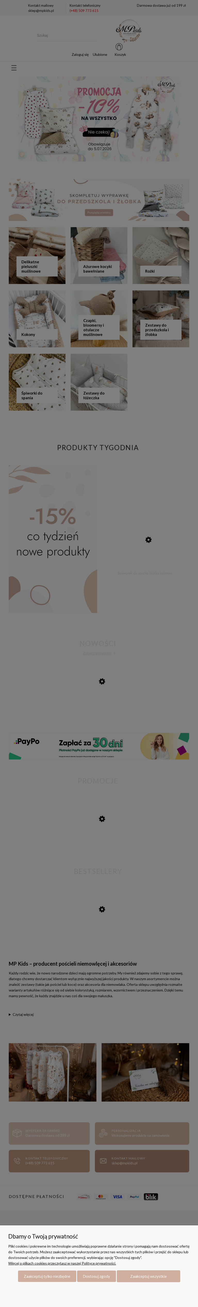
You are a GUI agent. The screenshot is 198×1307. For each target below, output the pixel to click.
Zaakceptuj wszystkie (148, 1276)
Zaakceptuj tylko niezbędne (47, 1276)
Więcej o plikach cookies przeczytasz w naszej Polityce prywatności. (62, 1263)
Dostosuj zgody (96, 1276)
